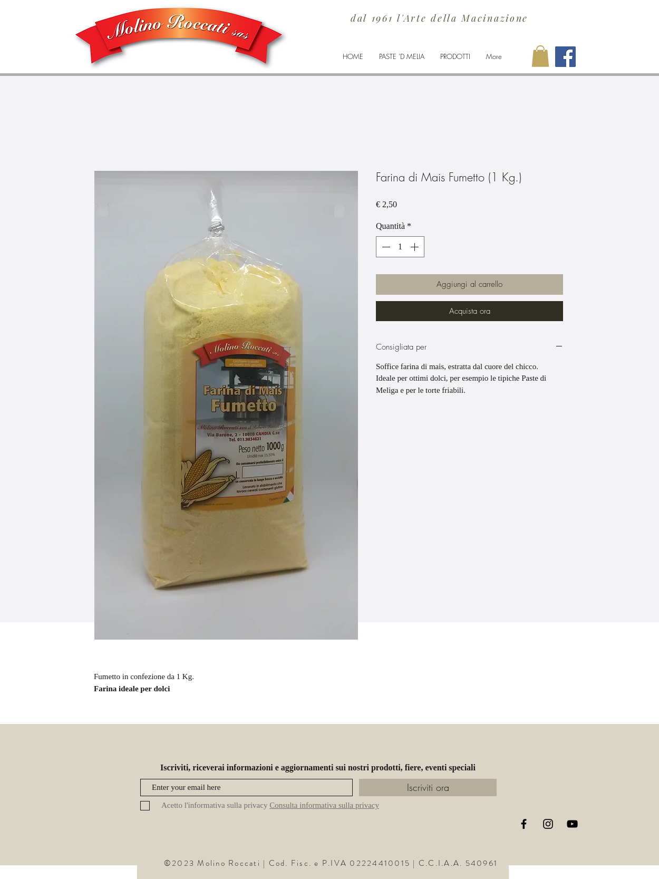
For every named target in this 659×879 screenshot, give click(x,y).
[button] (540, 56)
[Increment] (415, 247)
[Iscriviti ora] (428, 787)
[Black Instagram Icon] (548, 823)
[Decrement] (384, 247)
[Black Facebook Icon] (523, 823)
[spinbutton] (400, 247)
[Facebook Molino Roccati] (565, 56)
